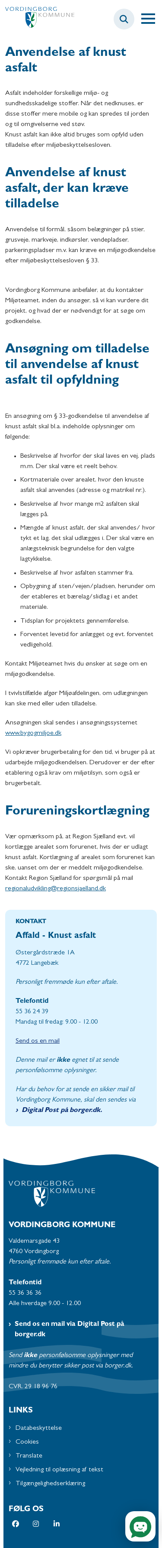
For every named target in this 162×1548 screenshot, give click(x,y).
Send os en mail (38, 1041)
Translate (29, 1456)
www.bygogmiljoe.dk (33, 733)
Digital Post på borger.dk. (62, 1110)
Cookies (27, 1442)
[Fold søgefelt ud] (124, 19)
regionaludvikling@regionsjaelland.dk (55, 888)
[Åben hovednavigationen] (151, 19)
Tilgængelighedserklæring (50, 1483)
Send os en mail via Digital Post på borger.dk (69, 1329)
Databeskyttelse (39, 1428)
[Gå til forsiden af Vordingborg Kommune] (37, 19)
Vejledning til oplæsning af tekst (59, 1470)
